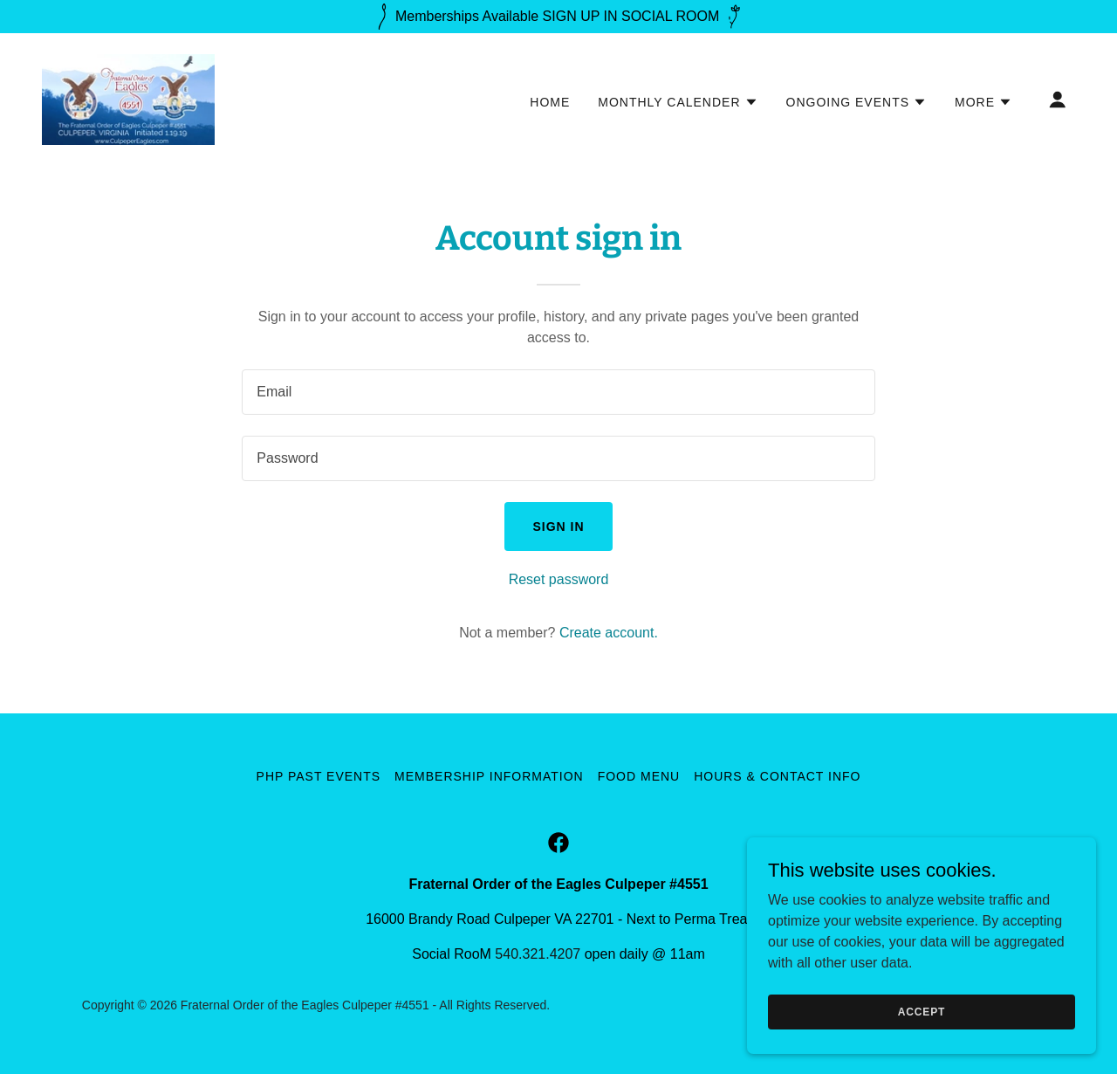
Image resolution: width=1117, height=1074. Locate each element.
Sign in (558, 527)
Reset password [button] (559, 579)
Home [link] (550, 102)
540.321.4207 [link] (537, 954)
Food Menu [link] (639, 776)
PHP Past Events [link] (319, 776)
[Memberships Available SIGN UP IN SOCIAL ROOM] (558, 16)
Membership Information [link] (489, 776)
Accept (921, 1011)
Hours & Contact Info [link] (777, 776)
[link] (128, 98)
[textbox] (558, 392)
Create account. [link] (608, 632)
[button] (677, 102)
